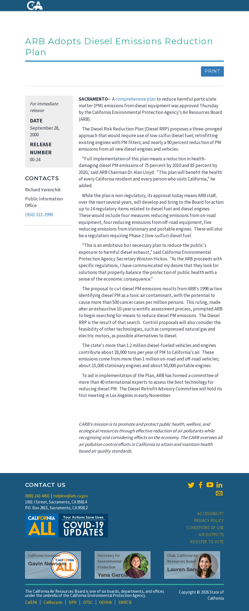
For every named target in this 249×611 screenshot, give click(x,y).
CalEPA (31, 602)
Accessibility (210, 513)
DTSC (88, 602)
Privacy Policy (209, 520)
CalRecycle (53, 602)
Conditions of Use (205, 527)
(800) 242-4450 (37, 495)
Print (212, 71)
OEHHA (105, 602)
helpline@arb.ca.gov (71, 495)
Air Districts (211, 534)
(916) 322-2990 (39, 215)
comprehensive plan (136, 99)
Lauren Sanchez (187, 569)
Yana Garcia (113, 575)
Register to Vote (207, 541)
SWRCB (125, 602)
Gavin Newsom (47, 563)
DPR (72, 602)
